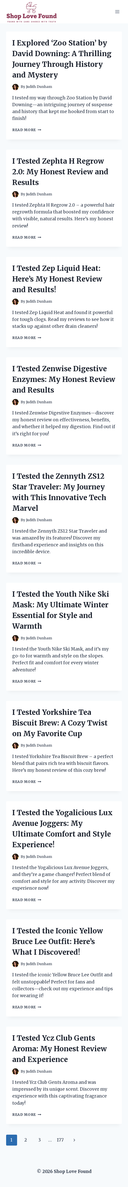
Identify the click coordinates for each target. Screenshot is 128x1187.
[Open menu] (117, 12)
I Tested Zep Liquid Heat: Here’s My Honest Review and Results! (57, 279)
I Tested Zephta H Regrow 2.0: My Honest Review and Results (60, 172)
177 (60, 1140)
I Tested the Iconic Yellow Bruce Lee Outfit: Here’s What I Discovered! (57, 941)
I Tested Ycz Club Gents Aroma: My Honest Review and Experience (59, 1049)
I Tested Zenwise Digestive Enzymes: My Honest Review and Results (63, 379)
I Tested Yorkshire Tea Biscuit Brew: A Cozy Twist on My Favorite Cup (60, 723)
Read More (26, 130)
